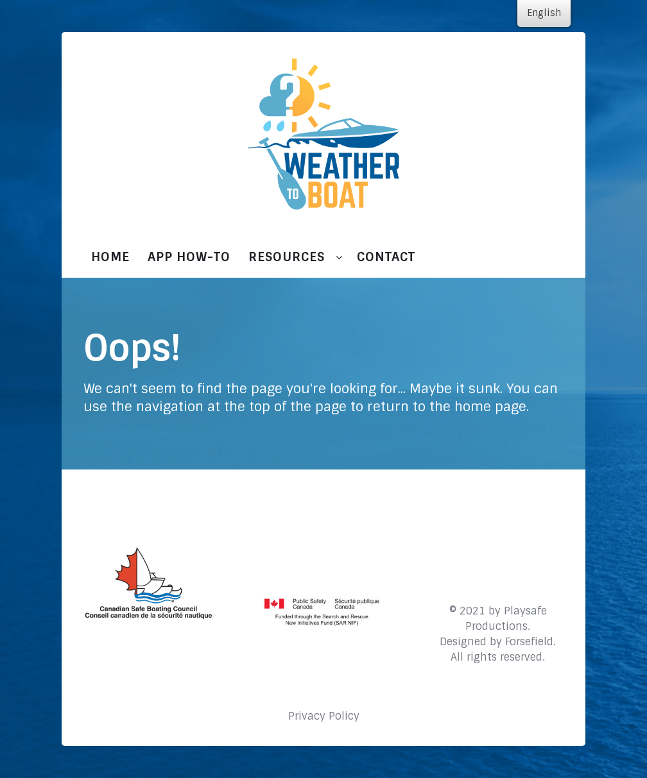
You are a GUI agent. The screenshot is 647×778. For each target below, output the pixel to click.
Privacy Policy (323, 716)
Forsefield (529, 641)
